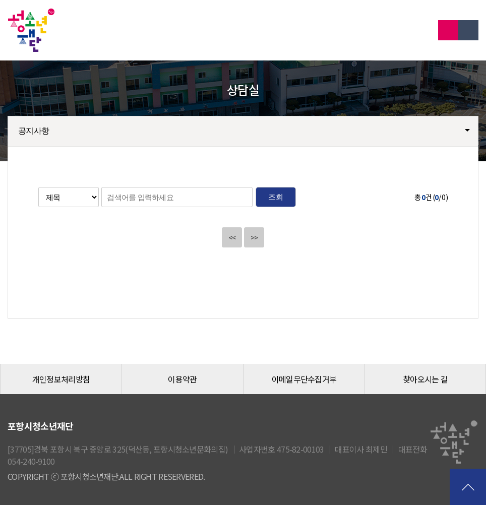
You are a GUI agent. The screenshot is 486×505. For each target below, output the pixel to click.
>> (254, 237)
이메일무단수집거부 (304, 379)
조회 (275, 197)
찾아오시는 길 (425, 379)
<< (232, 237)
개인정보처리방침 (61, 379)
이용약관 (182, 379)
